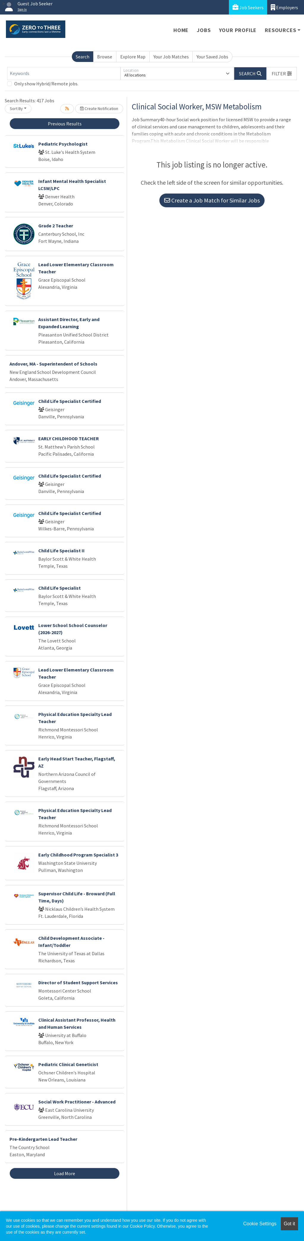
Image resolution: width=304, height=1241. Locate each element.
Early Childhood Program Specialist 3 (78, 855)
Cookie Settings (259, 1223)
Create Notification (99, 108)
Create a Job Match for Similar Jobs (212, 200)
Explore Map (132, 57)
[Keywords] (64, 73)
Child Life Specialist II (61, 550)
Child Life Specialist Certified (69, 401)
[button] (282, 73)
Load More (64, 1173)
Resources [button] (280, 30)
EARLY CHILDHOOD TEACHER (68, 438)
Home (181, 30)
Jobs (203, 30)
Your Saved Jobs (212, 57)
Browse (104, 57)
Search (82, 57)
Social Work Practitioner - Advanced (76, 1102)
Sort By (16, 108)
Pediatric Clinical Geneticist (68, 1064)
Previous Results (65, 124)
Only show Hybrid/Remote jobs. (46, 84)
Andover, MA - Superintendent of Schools (53, 364)
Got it (289, 1223)
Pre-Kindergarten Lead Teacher (43, 1139)
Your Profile (238, 30)
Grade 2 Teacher (55, 226)
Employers (284, 7)
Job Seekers (248, 7)
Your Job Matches (171, 57)
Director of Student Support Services (78, 982)
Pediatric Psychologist (63, 144)
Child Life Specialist (59, 588)
